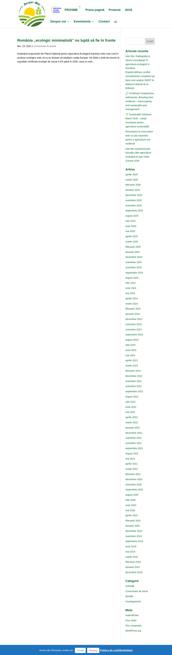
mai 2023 (130, 355)
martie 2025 (131, 241)
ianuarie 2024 (132, 314)
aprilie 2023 (131, 360)
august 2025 (131, 215)
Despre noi (58, 21)
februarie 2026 (133, 184)
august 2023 (131, 339)
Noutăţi (129, 596)
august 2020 (131, 494)
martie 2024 (131, 303)
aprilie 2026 (131, 174)
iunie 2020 (130, 505)
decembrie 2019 (133, 531)
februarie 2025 (133, 246)
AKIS (128, 10)
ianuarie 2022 (132, 427)
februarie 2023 (133, 370)
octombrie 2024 (133, 267)
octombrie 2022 (133, 386)
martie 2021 (131, 469)
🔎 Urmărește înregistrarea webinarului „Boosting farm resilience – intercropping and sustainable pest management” (139, 101)
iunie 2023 (130, 350)
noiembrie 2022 (133, 381)
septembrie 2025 (134, 210)
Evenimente (82, 21)
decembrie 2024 (133, 257)
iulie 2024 (130, 283)
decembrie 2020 (133, 479)
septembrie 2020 (134, 489)
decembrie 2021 (133, 433)
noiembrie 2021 (133, 438)
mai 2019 (130, 551)
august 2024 (131, 277)
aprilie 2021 (131, 463)
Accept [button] (80, 650)
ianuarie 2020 (132, 525)
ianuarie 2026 (132, 190)
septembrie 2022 (134, 391)
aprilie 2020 (131, 515)
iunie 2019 (130, 546)
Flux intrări (130, 620)
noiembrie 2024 (133, 262)
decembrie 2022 (133, 376)
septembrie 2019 (134, 541)
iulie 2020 (130, 500)
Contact (104, 21)
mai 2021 (130, 458)
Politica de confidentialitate (116, 650)
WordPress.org (133, 630)
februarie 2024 (133, 308)
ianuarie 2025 (132, 252)
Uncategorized (133, 601)
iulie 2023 (130, 345)
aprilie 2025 (131, 236)
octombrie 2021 (133, 443)
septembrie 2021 (134, 448)
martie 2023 (131, 365)
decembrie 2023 (133, 319)
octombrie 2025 (133, 205)
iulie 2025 (130, 221)
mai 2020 (130, 510)
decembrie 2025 (133, 195)
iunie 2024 (130, 288)
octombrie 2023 (133, 329)
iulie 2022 (130, 401)
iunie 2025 (130, 226)
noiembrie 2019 (133, 536)
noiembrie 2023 (133, 324)
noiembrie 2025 (133, 200)
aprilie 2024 (131, 298)
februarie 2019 (133, 562)
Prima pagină (94, 10)
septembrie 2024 (134, 272)
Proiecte (115, 10)
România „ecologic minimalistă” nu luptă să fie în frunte (66, 40)
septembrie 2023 (134, 334)
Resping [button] (93, 650)
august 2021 (131, 453)
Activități (129, 586)
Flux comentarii (133, 625)
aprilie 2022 (131, 417)
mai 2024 (130, 293)
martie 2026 (131, 179)
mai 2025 (130, 231)
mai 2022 (130, 412)
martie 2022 (131, 422)
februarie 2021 (133, 474)
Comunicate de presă (44, 46)
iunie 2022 (130, 407)
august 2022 (131, 396)
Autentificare (132, 615)
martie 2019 (131, 557)
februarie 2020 (133, 520)
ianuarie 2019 (132, 567)
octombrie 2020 (133, 484)
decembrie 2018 (133, 572)
